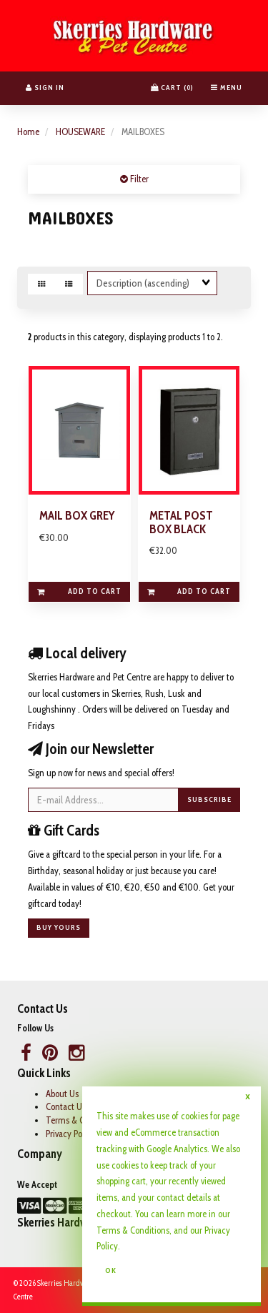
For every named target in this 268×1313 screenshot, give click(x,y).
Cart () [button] (172, 87)
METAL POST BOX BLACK (181, 522)
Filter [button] (138, 178)
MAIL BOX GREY (76, 515)
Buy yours (58, 927)
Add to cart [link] (79, 591)
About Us (62, 1093)
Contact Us (66, 1106)
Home (28, 131)
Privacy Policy (70, 1133)
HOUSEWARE (80, 131)
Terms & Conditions (132, 1230)
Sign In (45, 87)
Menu (226, 87)
